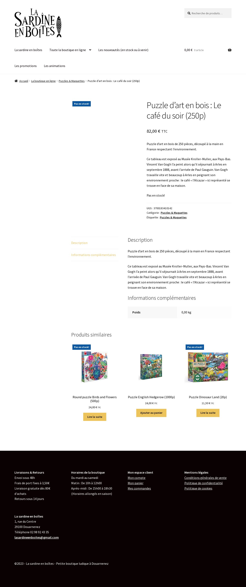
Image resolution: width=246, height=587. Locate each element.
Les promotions (25, 66)
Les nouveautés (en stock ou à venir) (123, 50)
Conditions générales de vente (205, 478)
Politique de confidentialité (203, 483)
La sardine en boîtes (28, 50)
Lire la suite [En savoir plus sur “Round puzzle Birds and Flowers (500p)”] (94, 417)
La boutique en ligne (43, 81)
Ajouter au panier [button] (151, 413)
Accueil (23, 81)
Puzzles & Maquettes (72, 81)
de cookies (198, 488)
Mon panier (135, 483)
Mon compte (136, 478)
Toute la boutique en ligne (67, 50)
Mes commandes (139, 488)
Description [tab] (79, 243)
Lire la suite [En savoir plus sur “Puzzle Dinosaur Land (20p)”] (208, 413)
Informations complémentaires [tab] (93, 255)
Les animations (54, 66)
